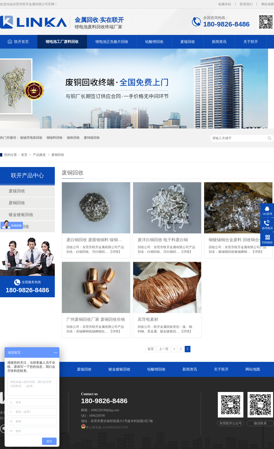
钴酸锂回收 (154, 42)
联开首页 (21, 42)
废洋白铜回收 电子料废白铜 (163, 240)
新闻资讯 (219, 42)
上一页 (164, 349)
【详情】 (115, 251)
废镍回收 (187, 42)
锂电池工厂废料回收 (62, 42)
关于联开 (250, 42)
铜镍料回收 (55, 137)
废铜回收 (57, 155)
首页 (24, 155)
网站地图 (267, 4)
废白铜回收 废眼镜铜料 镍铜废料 (96, 240)
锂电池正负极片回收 (111, 42)
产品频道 (40, 155)
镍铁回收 (73, 137)
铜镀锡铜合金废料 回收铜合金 (236, 240)
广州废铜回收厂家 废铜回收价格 (95, 319)
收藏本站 (224, 4)
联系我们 (246, 4)
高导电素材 (148, 319)
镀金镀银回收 (21, 214)
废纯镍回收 (92, 137)
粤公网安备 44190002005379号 (104, 427)
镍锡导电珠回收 (31, 137)
